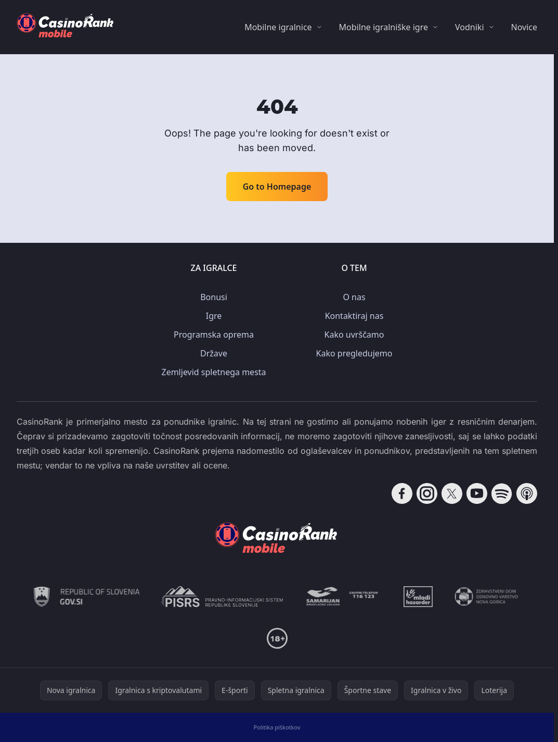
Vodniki (469, 27)
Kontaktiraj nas (354, 315)
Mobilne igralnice (278, 27)
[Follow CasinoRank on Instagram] (427, 493)
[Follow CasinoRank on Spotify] (501, 493)
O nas (354, 297)
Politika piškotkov (277, 727)
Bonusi (213, 297)
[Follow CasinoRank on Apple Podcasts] (526, 493)
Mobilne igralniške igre (383, 27)
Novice (524, 27)
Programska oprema (214, 334)
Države (213, 353)
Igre (214, 315)
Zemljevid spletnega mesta (213, 372)
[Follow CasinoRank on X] (452, 493)
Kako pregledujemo (354, 353)
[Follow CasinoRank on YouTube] (476, 493)
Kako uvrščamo (354, 334)
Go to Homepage (277, 186)
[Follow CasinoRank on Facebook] (402, 493)
